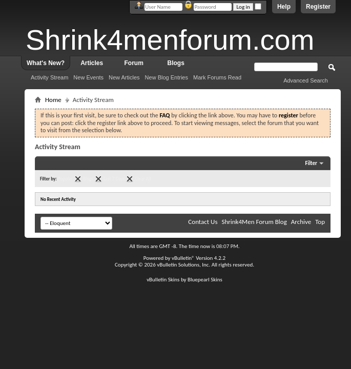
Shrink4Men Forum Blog (253, 221)
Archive (301, 221)
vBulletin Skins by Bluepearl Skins (184, 279)
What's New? (46, 63)
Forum (134, 63)
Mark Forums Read (217, 77)
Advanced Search (305, 80)
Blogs (176, 63)
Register (318, 6)
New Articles (124, 77)
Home (53, 100)
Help (284, 6)
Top (320, 221)
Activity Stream (49, 77)
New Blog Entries (166, 77)
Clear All (143, 178)
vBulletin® (183, 258)
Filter (311, 163)
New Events (88, 77)
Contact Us (202, 221)
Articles (91, 63)
